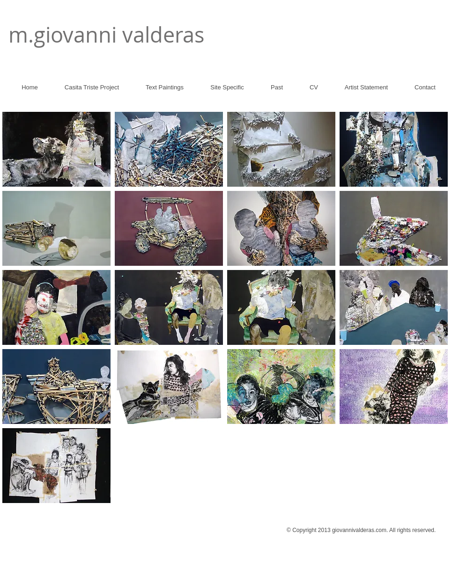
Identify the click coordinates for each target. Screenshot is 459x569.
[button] (56, 149)
